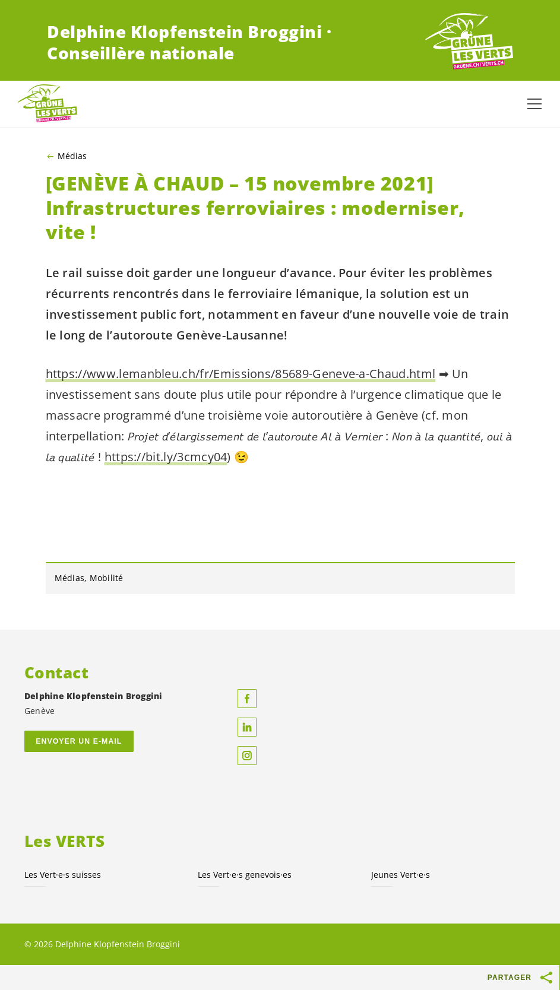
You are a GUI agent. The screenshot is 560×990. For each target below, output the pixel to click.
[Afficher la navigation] (534, 104)
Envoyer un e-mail (79, 741)
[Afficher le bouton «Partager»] (547, 977)
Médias (72, 156)
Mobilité (107, 577)
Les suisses (62, 874)
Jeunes (400, 874)
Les (245, 874)
